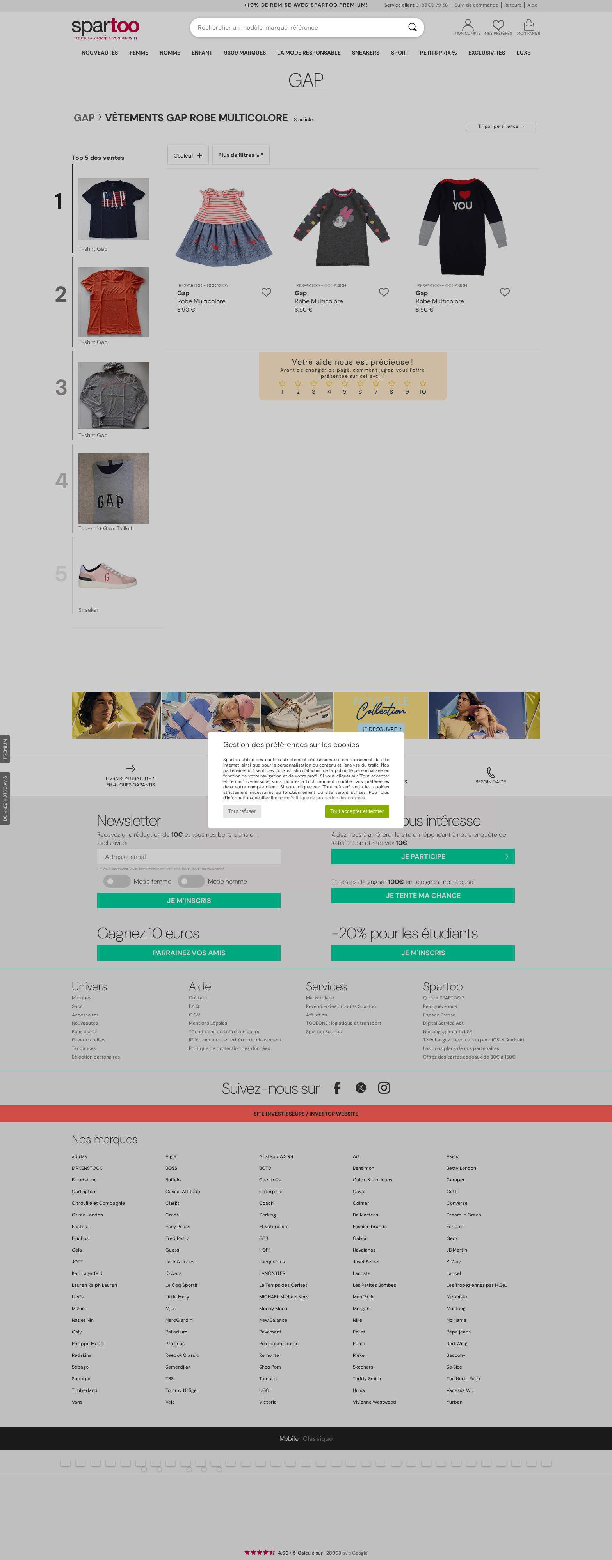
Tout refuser (242, 811)
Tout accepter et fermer (357, 811)
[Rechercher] (412, 27)
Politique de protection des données (327, 797)
